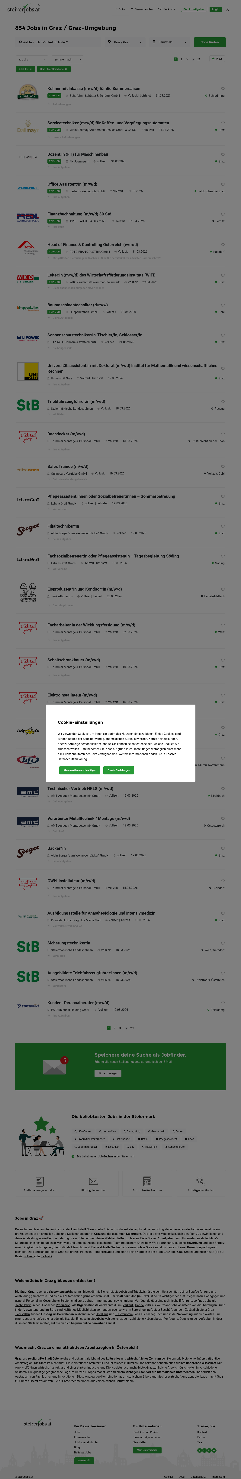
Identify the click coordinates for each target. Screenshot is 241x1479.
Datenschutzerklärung (72, 759)
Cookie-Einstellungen (119, 770)
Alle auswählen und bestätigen (79, 770)
